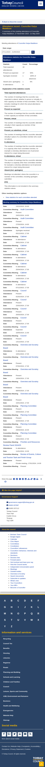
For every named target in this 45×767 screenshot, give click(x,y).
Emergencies (8, 710)
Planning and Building (11, 672)
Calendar (13, 539)
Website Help (8, 715)
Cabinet (23, 236)
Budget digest (15, 537)
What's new (14, 581)
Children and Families (11, 682)
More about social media (10, 739)
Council (23, 291)
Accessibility (35, 746)
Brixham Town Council (18, 534)
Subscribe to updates (18, 578)
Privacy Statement (17, 749)
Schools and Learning (11, 677)
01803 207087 (13, 505)
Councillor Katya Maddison (28, 43)
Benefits (6, 648)
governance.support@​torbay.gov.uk (21, 502)
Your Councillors (16, 583)
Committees (14, 544)
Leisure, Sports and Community (15, 691)
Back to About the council (12, 22)
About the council (9, 529)
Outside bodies (15, 571)
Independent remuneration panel (22, 567)
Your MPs (13, 585)
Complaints (26, 746)
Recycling (7, 639)
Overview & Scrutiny (17, 574)
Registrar (6, 663)
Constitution (14, 546)
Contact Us (6, 746)
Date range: (7, 48)
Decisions (13, 555)
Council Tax (7, 643)
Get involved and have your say (21, 562)
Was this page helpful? (12, 490)
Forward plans (15, 560)
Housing (6, 653)
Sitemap (6, 720)
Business (6, 701)
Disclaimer (5, 749)
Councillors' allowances (18, 548)
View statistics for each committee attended (21, 197)
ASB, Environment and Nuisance (15, 696)
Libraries (6, 658)
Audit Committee (27, 209)
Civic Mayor (14, 541)
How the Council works (18, 564)
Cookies (28, 749)
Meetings (13, 569)
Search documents (17, 576)
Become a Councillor (17, 587)
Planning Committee (28, 406)
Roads (5, 667)
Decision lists (15, 557)
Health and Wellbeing (11, 706)
